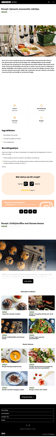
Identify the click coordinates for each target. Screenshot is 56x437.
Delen (21, 211)
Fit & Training (4, 410)
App (35, 211)
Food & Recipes (5, 413)
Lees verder (28, 281)
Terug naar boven (27, 397)
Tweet (26, 211)
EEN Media (52, 434)
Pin (30, 211)
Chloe (20, 11)
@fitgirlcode (11, 204)
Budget (41, 121)
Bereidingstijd (41, 108)
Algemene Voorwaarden (25, 429)
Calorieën (14, 121)
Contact (33, 429)
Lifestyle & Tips (5, 417)
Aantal (15, 108)
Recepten (4, 11)
